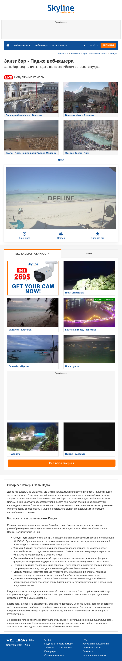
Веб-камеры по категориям (51, 45)
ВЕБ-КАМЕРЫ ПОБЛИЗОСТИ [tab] (32, 253)
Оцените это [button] (98, 235)
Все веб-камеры (61, 463)
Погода (61, 235)
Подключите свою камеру (58, 643)
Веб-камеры (22, 45)
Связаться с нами (54, 655)
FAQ (84, 639)
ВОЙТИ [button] (94, 45)
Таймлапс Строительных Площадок (58, 649)
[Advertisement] (60, 31)
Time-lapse (24, 235)
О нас (47, 639)
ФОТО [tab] (89, 253)
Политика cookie (91, 647)
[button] (82, 45)
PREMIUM (108, 45)
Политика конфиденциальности (94, 653)
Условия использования (95, 643)
